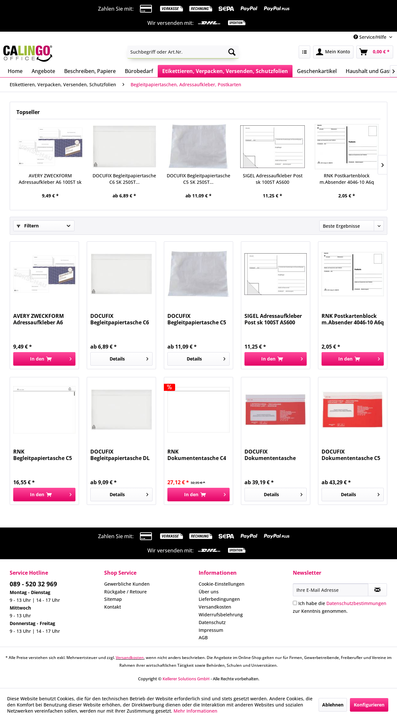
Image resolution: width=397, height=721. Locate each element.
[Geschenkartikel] (317, 71)
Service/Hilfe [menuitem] (370, 37)
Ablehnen (332, 705)
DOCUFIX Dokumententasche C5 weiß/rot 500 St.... (351, 454)
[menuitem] (183, 52)
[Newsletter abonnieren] (377, 589)
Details (129, 358)
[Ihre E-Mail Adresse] (330, 589)
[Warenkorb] (374, 52)
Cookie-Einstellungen (221, 584)
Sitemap (113, 599)
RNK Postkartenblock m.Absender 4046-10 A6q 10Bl (347, 178)
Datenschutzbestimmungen (356, 603)
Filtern (28, 226)
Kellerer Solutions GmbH (186, 679)
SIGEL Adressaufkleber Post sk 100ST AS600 (273, 178)
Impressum (211, 630)
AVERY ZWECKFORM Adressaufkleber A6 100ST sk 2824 (50, 178)
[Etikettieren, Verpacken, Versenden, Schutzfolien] (225, 71)
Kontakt (112, 607)
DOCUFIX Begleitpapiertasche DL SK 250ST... (120, 454)
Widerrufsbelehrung (221, 614)
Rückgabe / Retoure (125, 592)
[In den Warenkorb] (44, 359)
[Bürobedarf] (139, 71)
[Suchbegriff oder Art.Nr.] (183, 52)
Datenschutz (212, 622)
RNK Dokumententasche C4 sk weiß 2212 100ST (196, 454)
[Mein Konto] (333, 52)
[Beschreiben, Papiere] (90, 71)
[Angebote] (43, 71)
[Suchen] (232, 52)
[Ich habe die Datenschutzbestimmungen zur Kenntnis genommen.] (295, 603)
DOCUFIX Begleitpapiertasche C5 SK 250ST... (198, 178)
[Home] (15, 71)
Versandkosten (215, 607)
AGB (203, 637)
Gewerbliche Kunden (127, 584)
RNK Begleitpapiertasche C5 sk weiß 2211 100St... (42, 454)
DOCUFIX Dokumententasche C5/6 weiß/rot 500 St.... (273, 454)
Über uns (209, 592)
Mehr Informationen (195, 711)
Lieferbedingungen (219, 599)
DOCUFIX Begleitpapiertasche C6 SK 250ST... (124, 178)
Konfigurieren (369, 705)
